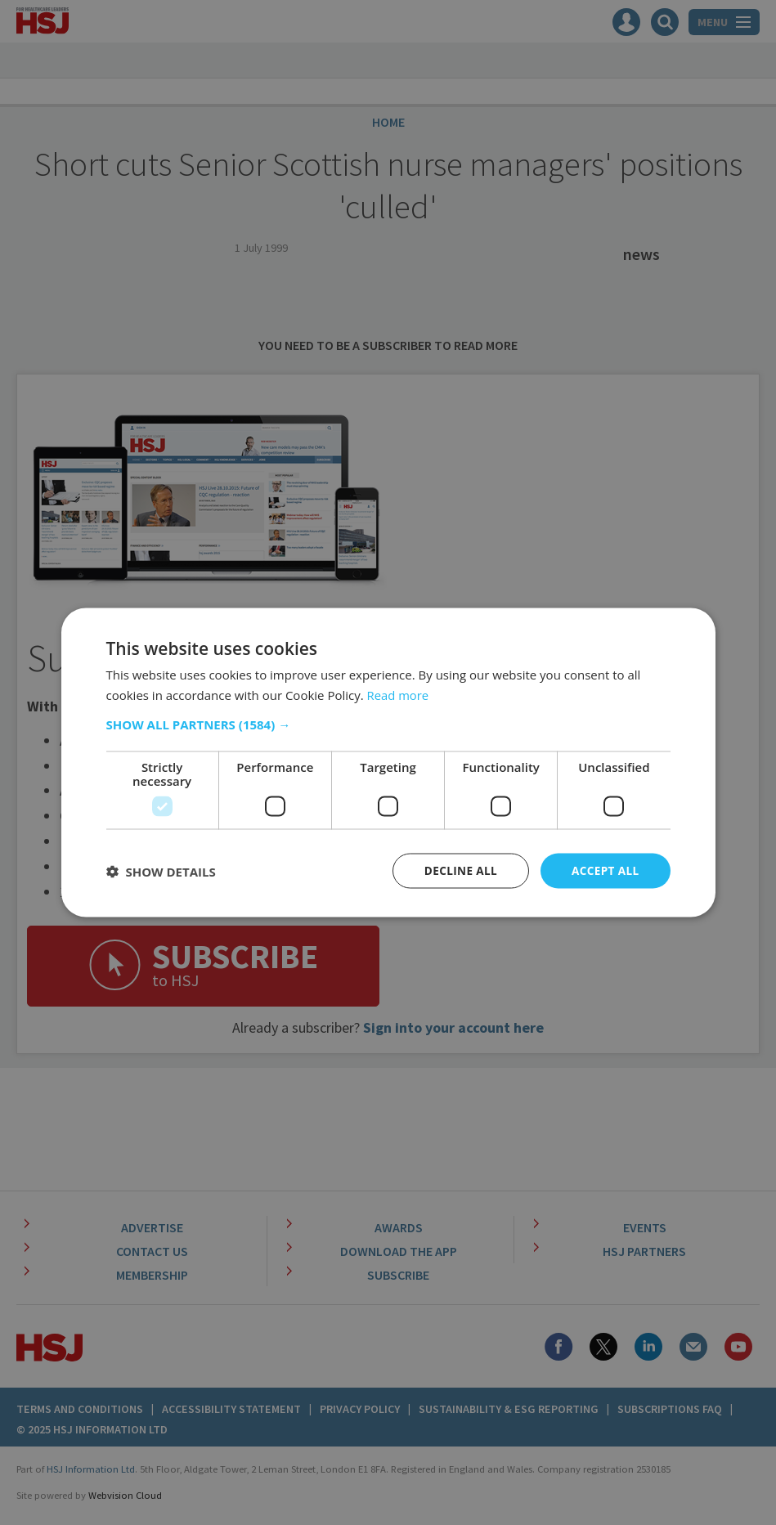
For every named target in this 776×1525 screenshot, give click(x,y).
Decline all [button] (457, 870)
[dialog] (388, 762)
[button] (388, 723)
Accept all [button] (604, 870)
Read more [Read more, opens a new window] (398, 693)
